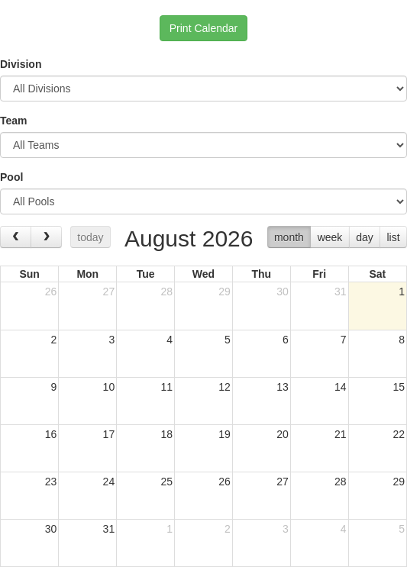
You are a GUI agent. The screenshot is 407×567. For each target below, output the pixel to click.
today (90, 237)
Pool (11, 177)
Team (13, 120)
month (289, 237)
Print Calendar (204, 28)
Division (20, 64)
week (330, 237)
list (392, 237)
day (364, 237)
